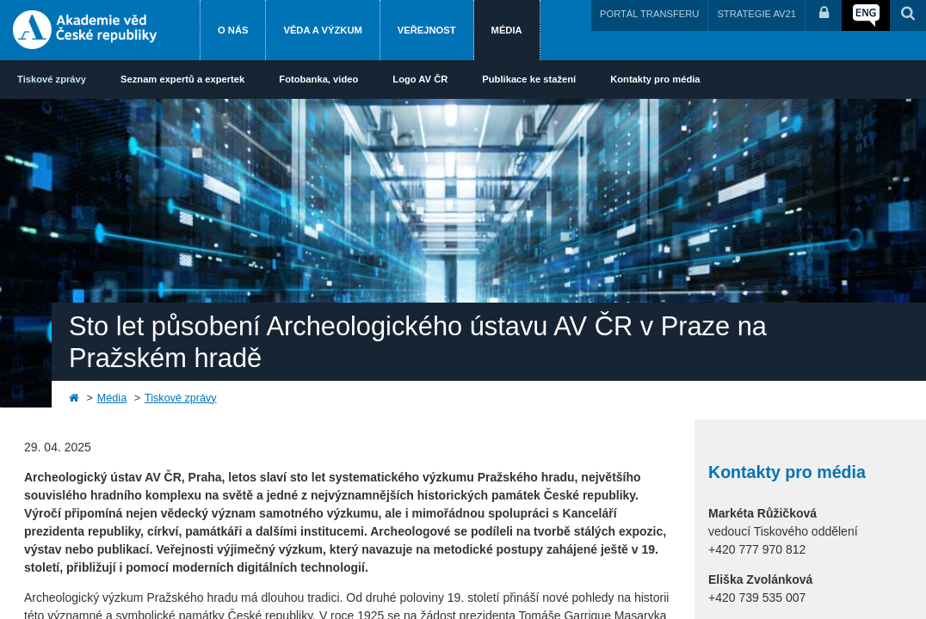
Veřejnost (427, 30)
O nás (233, 30)
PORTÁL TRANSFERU (649, 14)
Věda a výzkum (322, 30)
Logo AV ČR (420, 79)
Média (506, 30)
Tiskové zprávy (51, 79)
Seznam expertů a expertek (182, 79)
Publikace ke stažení (529, 79)
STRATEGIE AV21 (756, 14)
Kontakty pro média (655, 79)
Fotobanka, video (318, 79)
